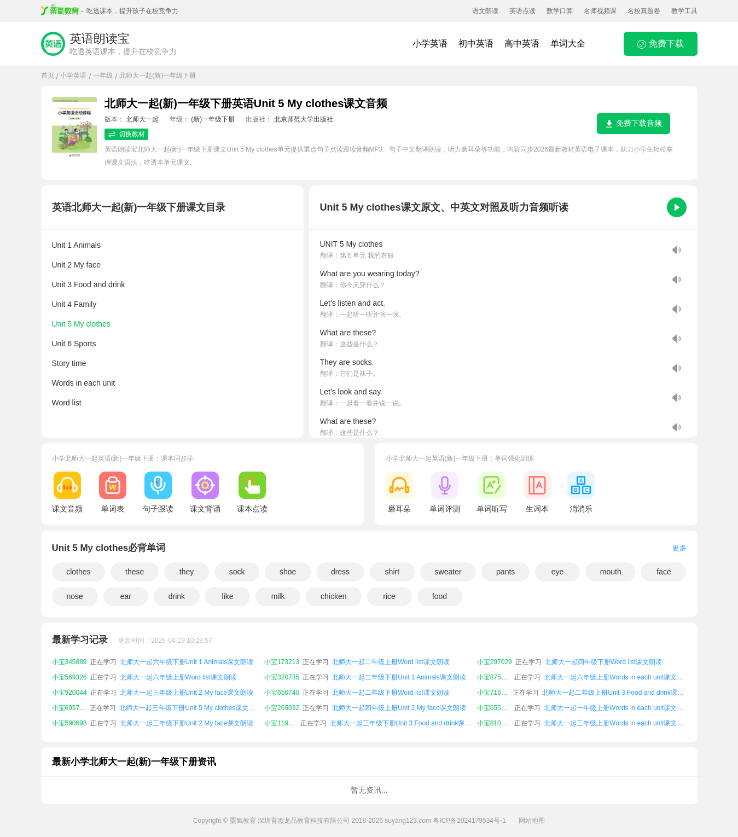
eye (557, 571)
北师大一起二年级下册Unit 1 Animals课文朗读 (399, 677)
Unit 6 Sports (74, 343)
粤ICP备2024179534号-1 (469, 820)
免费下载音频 (633, 123)
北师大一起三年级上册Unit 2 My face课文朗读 (187, 692)
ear (125, 596)
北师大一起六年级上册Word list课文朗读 (178, 677)
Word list (67, 402)
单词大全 (567, 43)
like (228, 596)
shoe (288, 571)
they (186, 571)
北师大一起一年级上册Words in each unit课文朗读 (615, 708)
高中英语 (521, 43)
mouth (610, 571)
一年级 (103, 75)
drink (176, 596)
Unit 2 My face (76, 264)
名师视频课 (600, 11)
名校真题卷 (643, 11)
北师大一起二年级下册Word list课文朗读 (390, 692)
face (663, 571)
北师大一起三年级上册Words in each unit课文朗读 (615, 723)
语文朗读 (485, 11)
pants (505, 571)
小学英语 (430, 43)
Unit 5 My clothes (81, 323)
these (134, 571)
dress (340, 571)
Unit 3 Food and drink (88, 284)
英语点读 (522, 11)
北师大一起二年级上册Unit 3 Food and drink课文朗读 (614, 692)
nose (74, 596)
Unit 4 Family (74, 304)
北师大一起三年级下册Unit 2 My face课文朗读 (187, 723)
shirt (392, 571)
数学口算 (560, 11)
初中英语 (475, 43)
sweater (448, 571)
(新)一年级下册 (213, 119)
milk (278, 596)
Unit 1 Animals (76, 245)
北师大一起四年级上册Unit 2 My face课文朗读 (399, 708)
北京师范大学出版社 (303, 119)
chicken (333, 596)
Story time (69, 363)
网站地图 (532, 820)
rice (389, 596)
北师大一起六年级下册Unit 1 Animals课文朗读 (187, 662)
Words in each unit (83, 383)
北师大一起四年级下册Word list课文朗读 (603, 662)
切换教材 (126, 134)
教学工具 (684, 11)
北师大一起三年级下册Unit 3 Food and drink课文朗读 (402, 723)
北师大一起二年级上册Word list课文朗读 (390, 662)
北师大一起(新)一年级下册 (157, 75)
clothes (78, 571)
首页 (47, 75)
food (439, 596)
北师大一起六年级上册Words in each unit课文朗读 (615, 677)
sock (237, 571)
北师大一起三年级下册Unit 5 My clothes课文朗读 (190, 708)
